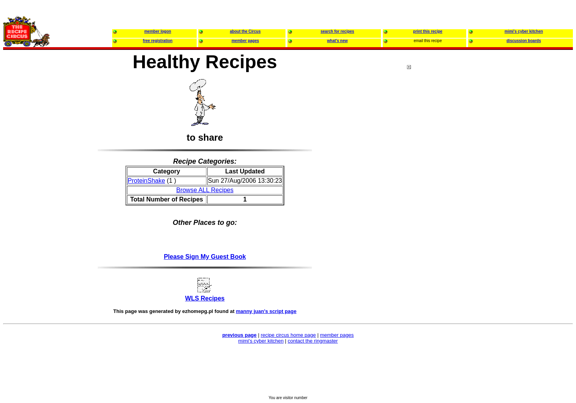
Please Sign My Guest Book (205, 256)
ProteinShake (146, 180)
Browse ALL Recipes (204, 190)
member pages (337, 335)
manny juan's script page (266, 311)
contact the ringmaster (313, 341)
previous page (239, 335)
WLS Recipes (204, 298)
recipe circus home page (288, 335)
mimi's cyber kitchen (261, 341)
